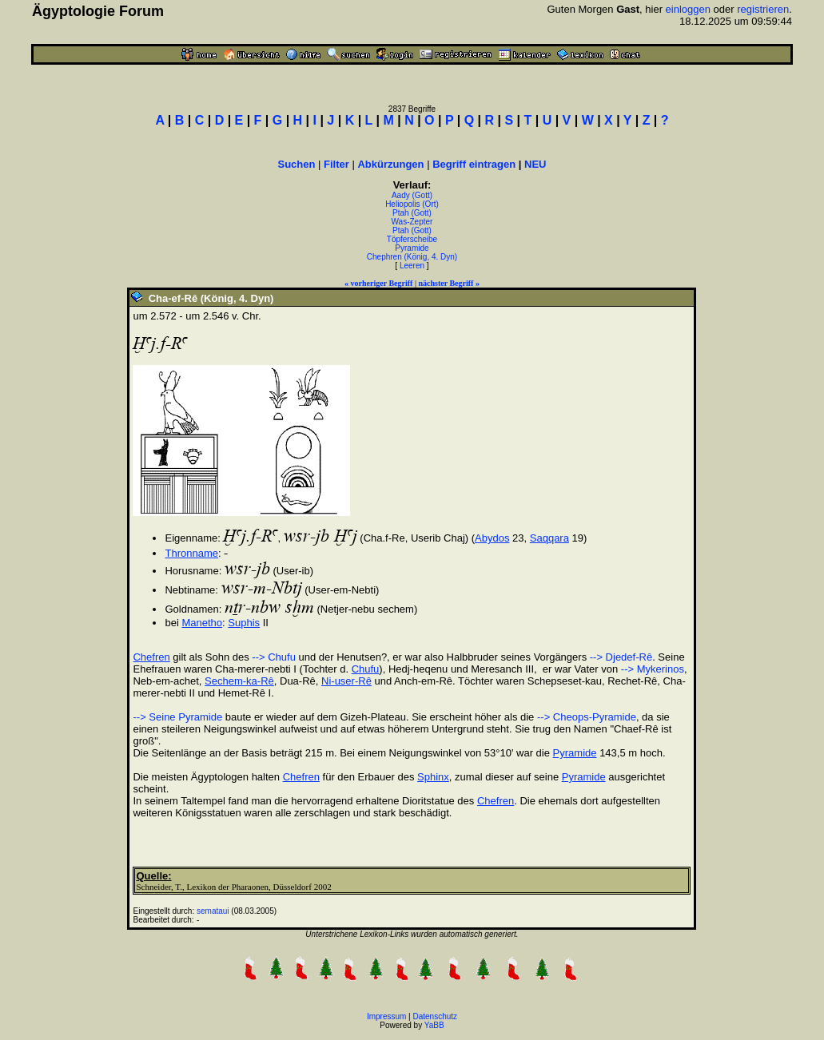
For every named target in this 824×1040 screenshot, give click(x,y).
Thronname (191, 553)
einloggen (688, 9)
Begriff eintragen (473, 164)
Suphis (244, 623)
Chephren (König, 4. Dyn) (412, 256)
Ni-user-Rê (346, 681)
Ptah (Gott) (412, 212)
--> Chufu (274, 657)
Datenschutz (435, 1016)
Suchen (296, 164)
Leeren (412, 265)
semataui (213, 911)
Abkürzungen (390, 164)
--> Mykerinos (652, 669)
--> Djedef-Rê (621, 657)
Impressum (386, 1016)
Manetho (201, 623)
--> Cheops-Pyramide (586, 717)
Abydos (492, 538)
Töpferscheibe (412, 239)
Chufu (366, 669)
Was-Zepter (412, 221)
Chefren (151, 657)
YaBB (434, 1025)
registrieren (763, 9)
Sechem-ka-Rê (239, 681)
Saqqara (549, 538)
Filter (336, 164)
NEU (535, 164)
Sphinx (433, 777)
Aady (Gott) (412, 195)
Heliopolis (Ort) (412, 204)
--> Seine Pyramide (177, 717)
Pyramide (411, 248)
